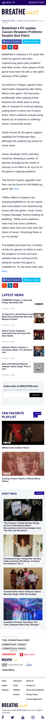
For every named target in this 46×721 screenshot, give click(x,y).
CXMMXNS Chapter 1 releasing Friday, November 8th (17, 301)
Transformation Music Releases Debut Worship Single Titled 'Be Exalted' (22, 592)
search (14, 2)
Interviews (17, 681)
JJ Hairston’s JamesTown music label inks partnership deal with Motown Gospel (17, 316)
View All (39, 493)
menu (3, 2)
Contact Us (30, 685)
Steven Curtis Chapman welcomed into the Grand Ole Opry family (16, 333)
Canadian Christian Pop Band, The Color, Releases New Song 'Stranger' (21, 623)
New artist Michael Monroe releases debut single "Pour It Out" (16, 366)
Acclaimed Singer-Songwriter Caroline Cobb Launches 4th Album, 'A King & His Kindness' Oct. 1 (22, 561)
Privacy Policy (32, 694)
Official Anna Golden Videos (15, 448)
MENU (9, 2)
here (16, 188)
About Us (30, 681)
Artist (15, 685)
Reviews (5, 690)
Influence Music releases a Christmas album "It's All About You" (17, 349)
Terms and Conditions (35, 690)
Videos (4, 685)
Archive (16, 694)
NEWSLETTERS (36, 2)
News (4, 681)
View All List (37, 414)
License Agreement (34, 699)
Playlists (16, 690)
